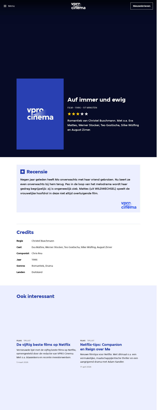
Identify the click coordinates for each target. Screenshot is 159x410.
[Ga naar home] (78, 6)
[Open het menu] (9, 6)
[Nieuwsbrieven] (141, 6)
